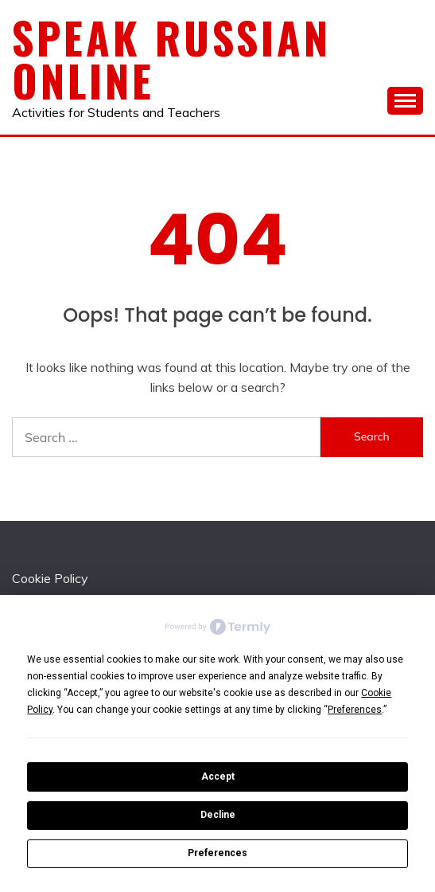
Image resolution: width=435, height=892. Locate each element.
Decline (217, 814)
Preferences (217, 853)
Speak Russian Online (171, 59)
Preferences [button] (355, 709)
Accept (218, 776)
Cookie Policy (50, 578)
